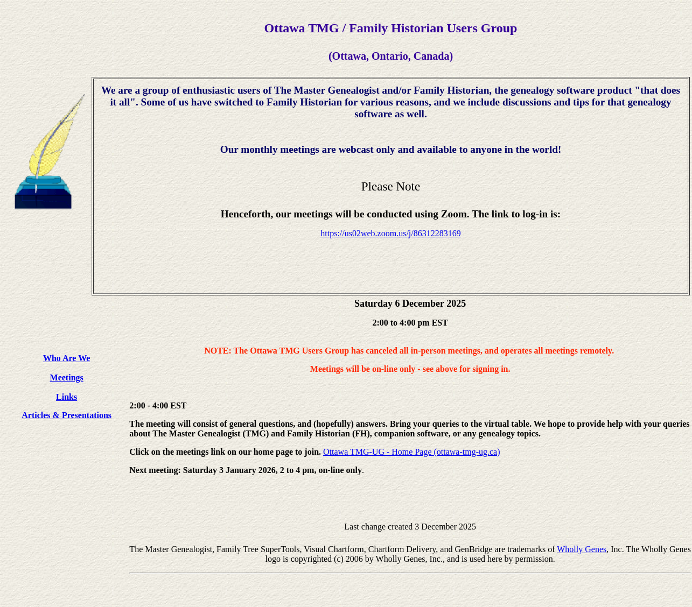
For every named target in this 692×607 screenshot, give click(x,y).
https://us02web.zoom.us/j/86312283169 (390, 233)
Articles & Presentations (66, 415)
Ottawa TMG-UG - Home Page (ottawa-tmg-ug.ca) (411, 451)
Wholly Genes (581, 549)
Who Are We (66, 358)
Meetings (66, 377)
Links (66, 396)
